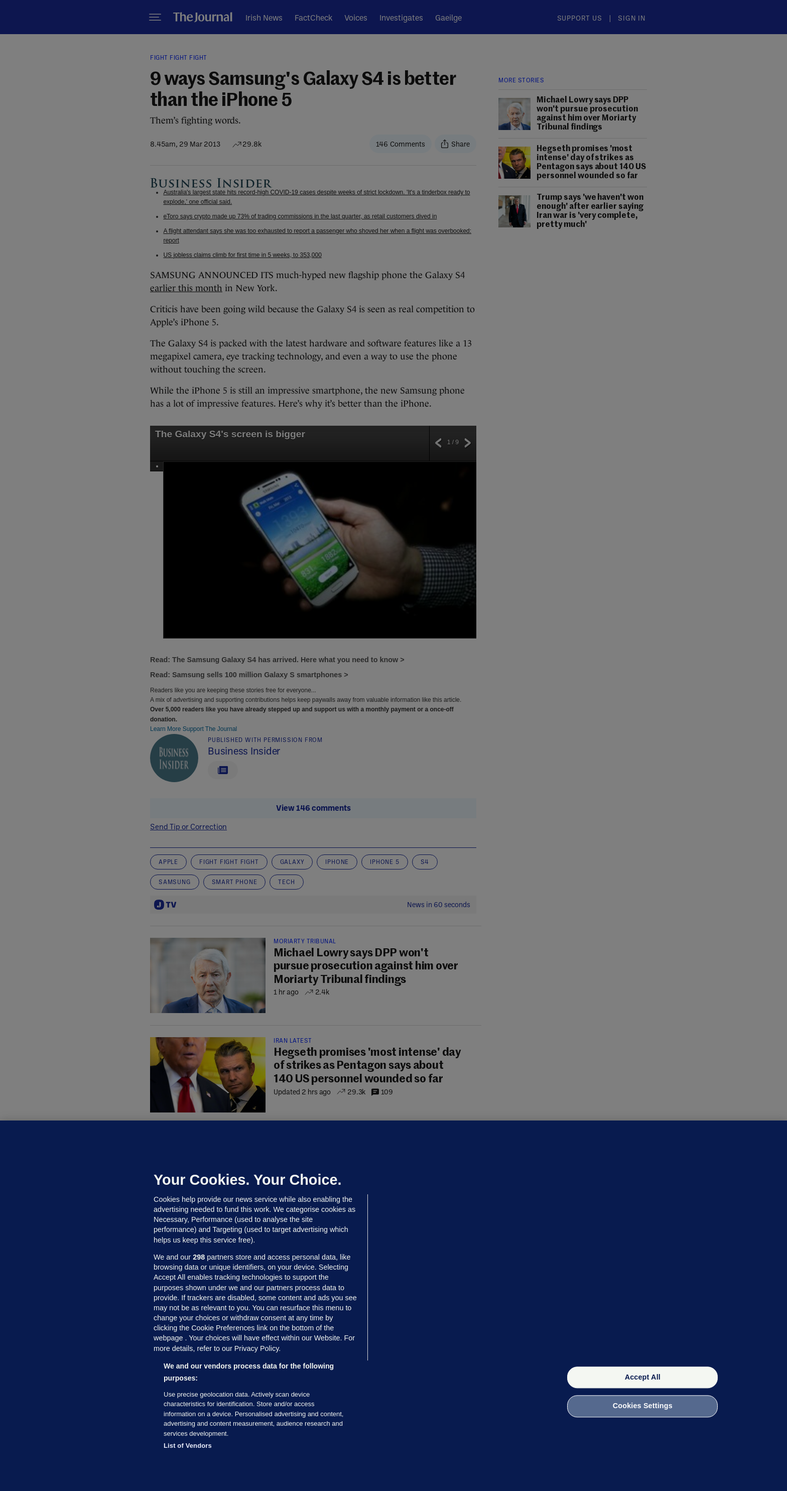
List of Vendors (188, 1445)
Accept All (643, 1377)
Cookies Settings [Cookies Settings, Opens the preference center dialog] (643, 1406)
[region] (393, 1306)
